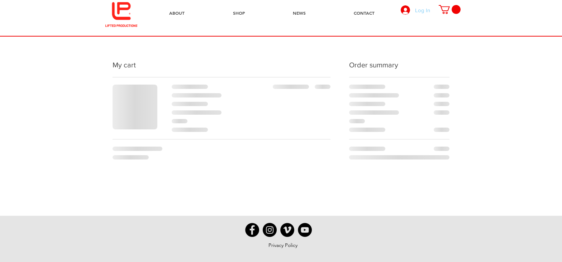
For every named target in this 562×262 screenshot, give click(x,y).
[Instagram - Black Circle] (270, 230)
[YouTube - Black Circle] (305, 230)
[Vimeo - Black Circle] (287, 230)
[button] (450, 9)
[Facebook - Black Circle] (252, 230)
